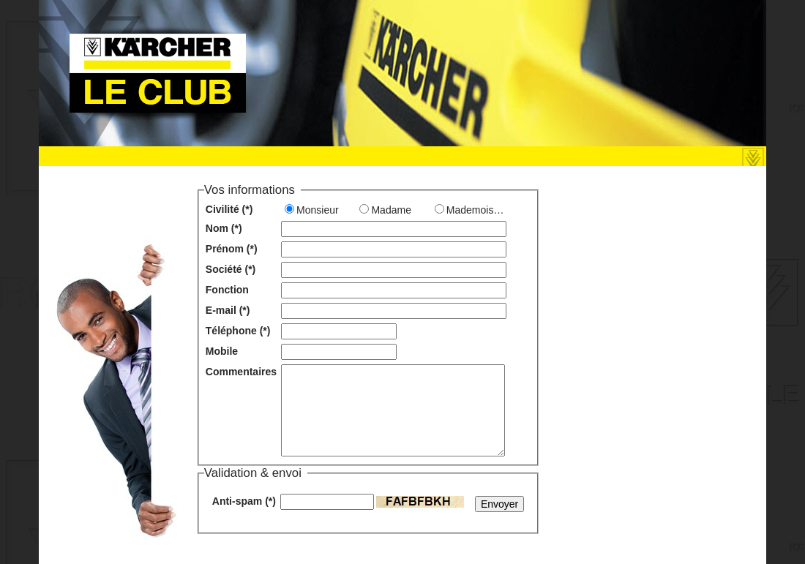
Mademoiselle (477, 210)
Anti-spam (244, 501)
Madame (391, 210)
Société (230, 269)
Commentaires (241, 371)
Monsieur (317, 210)
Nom (224, 228)
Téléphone (238, 330)
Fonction (227, 290)
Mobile (222, 351)
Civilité (229, 209)
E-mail (228, 310)
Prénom (232, 249)
